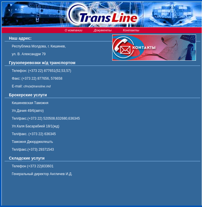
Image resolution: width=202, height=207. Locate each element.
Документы (102, 30)
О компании (73, 30)
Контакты (130, 30)
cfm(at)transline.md (37, 86)
